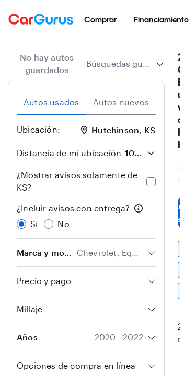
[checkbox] (151, 181)
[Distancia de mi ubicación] (139, 153)
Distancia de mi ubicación (69, 153)
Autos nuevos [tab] (121, 102)
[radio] (21, 224)
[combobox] (125, 64)
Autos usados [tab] (51, 102)
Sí (34, 224)
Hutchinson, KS (118, 130)
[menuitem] (100, 20)
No (63, 224)
